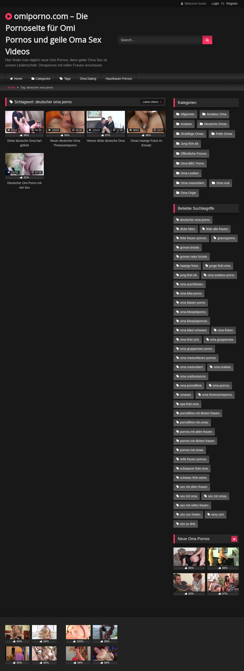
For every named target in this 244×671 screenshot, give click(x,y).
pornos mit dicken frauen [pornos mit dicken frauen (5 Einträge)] (197, 435)
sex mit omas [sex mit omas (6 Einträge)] (217, 490)
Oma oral (222, 178)
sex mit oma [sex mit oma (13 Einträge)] (188, 490)
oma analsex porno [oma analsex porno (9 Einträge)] (221, 269)
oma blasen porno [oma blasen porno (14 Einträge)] (192, 297)
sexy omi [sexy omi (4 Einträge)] (217, 508)
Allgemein (187, 114)
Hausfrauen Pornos (119, 78)
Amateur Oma (216, 114)
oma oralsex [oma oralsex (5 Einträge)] (222, 361)
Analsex (186, 123)
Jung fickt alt (189, 141)
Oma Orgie (188, 187)
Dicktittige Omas (192, 132)
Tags (67, 78)
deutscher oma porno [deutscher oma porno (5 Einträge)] (195, 214)
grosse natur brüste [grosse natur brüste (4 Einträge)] (193, 251)
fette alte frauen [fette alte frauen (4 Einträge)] (217, 223)
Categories (43, 78)
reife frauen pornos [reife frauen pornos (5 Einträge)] (193, 453)
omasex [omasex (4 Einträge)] (185, 389)
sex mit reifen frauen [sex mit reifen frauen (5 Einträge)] (194, 499)
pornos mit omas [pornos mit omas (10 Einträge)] (191, 444)
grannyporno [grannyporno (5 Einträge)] (226, 232)
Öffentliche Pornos (193, 150)
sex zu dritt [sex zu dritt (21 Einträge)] (187, 518)
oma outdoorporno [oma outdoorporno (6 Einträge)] (193, 370)
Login (215, 3)
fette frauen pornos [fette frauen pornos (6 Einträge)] (193, 232)
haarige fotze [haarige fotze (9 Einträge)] (189, 260)
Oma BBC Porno (192, 160)
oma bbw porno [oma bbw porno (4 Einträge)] (191, 287)
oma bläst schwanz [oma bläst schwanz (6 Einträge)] (193, 324)
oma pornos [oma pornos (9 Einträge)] (221, 380)
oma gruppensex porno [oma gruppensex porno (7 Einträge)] (196, 343)
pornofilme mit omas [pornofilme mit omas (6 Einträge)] (194, 416)
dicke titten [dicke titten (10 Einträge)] (187, 223)
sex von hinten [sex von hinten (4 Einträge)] (190, 508)
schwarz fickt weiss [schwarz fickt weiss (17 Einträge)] (193, 472)
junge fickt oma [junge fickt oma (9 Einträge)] (219, 260)
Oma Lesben (190, 169)
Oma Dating (88, 78)
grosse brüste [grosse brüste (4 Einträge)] (189, 241)
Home (18, 78)
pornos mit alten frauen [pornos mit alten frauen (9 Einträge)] (196, 426)
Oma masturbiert (192, 178)
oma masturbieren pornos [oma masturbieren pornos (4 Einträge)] (198, 352)
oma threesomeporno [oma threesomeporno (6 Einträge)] (217, 389)
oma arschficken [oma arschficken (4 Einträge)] (191, 278)
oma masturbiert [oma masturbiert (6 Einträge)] (191, 361)
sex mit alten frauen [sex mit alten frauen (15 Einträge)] (193, 481)
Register (232, 3)
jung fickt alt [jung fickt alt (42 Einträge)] (188, 269)
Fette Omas (223, 132)
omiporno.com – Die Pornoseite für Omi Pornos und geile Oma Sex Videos (53, 34)
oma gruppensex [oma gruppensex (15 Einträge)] (221, 334)
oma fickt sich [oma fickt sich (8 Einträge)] (189, 334)
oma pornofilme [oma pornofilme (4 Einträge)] (191, 380)
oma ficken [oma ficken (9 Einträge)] (225, 324)
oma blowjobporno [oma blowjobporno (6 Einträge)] (193, 306)
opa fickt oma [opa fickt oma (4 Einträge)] (189, 398)
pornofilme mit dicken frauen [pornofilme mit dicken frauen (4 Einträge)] (199, 407)
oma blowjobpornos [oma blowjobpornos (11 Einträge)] (193, 315)
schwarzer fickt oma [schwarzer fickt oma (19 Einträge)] (194, 463)
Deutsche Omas (215, 123)
